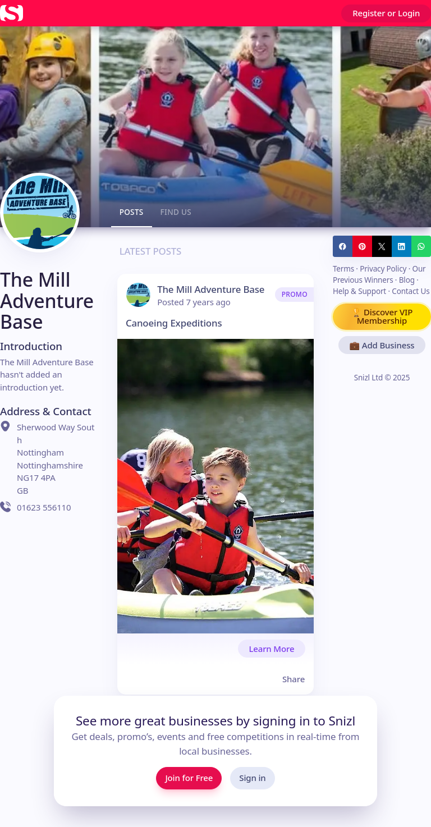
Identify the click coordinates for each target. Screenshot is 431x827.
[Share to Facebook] (342, 246)
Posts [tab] (132, 212)
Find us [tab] (176, 212)
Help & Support (359, 291)
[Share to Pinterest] (362, 246)
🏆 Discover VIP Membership (381, 316)
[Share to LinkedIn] (401, 246)
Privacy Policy (383, 269)
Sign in (252, 777)
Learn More (271, 648)
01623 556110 (35, 507)
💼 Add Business (381, 345)
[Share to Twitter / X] (382, 246)
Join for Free (189, 777)
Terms (343, 269)
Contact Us (410, 291)
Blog (407, 280)
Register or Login (386, 13)
